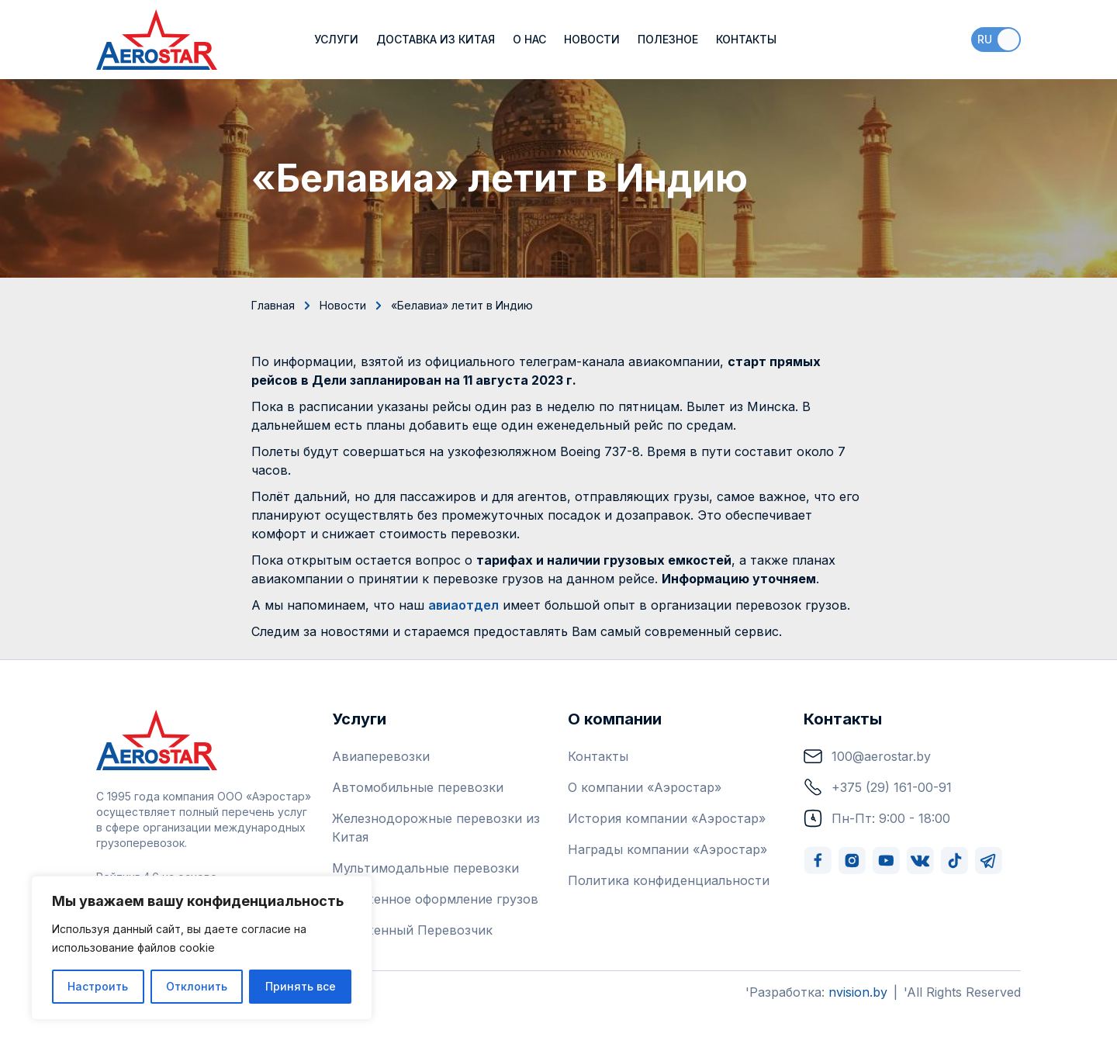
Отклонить (196, 986)
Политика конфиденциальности (668, 880)
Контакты (746, 39)
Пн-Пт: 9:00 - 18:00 (877, 818)
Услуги (336, 39)
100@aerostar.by (867, 756)
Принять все (300, 986)
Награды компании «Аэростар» (667, 849)
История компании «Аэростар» (667, 818)
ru (984, 39)
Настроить (97, 986)
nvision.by (857, 992)
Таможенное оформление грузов (435, 899)
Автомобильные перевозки (417, 787)
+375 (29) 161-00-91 (878, 787)
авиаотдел (463, 605)
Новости (592, 39)
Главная (273, 305)
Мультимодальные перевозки (425, 868)
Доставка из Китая (435, 39)
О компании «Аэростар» (644, 787)
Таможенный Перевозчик (412, 930)
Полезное (668, 39)
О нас (529, 39)
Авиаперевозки (381, 756)
